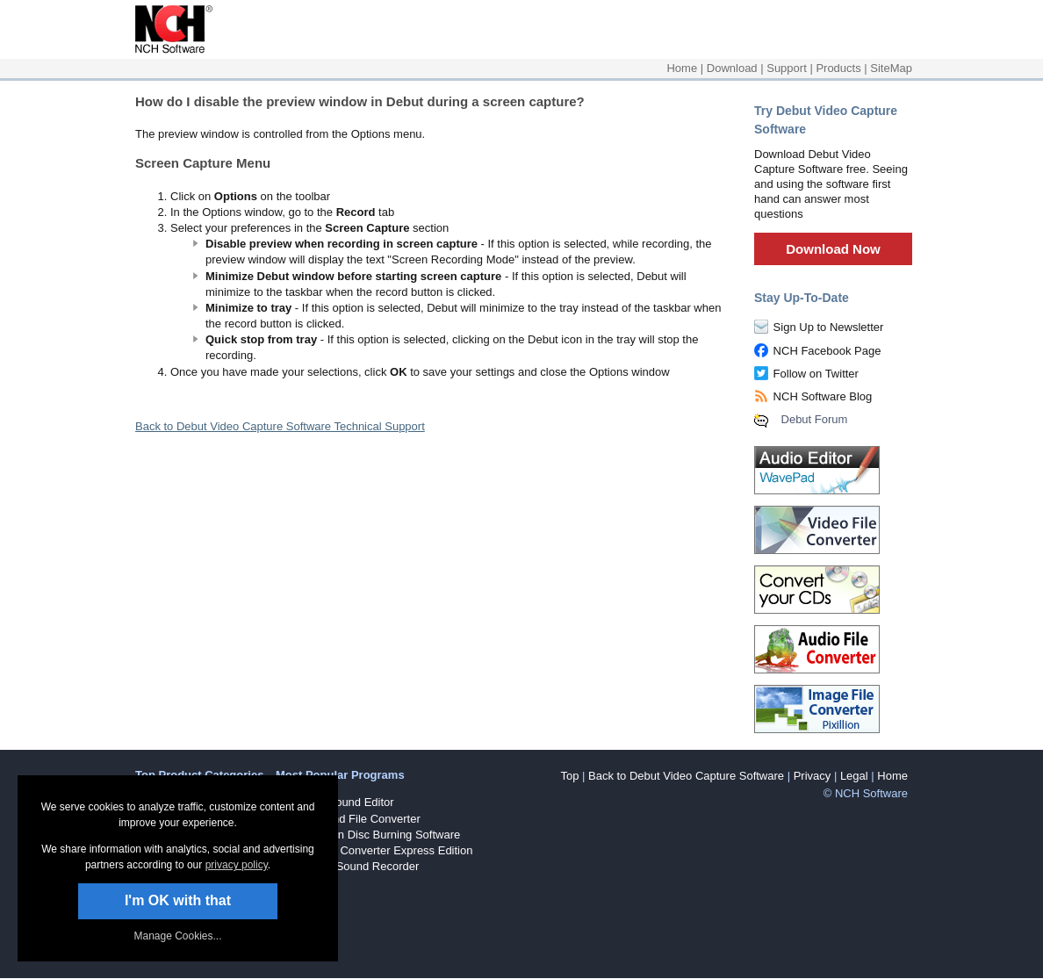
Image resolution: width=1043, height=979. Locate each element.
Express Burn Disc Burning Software (368, 834)
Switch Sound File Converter (348, 818)
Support (786, 68)
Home (681, 68)
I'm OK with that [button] (178, 900)
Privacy (812, 775)
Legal (854, 775)
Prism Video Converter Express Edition (374, 850)
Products (838, 68)
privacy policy (236, 865)
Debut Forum (814, 419)
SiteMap (891, 68)
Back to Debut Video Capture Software (686, 775)
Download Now (833, 248)
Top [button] (569, 775)
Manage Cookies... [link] (177, 936)
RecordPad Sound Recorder (347, 866)
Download (732, 68)
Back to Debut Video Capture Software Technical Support (280, 426)
